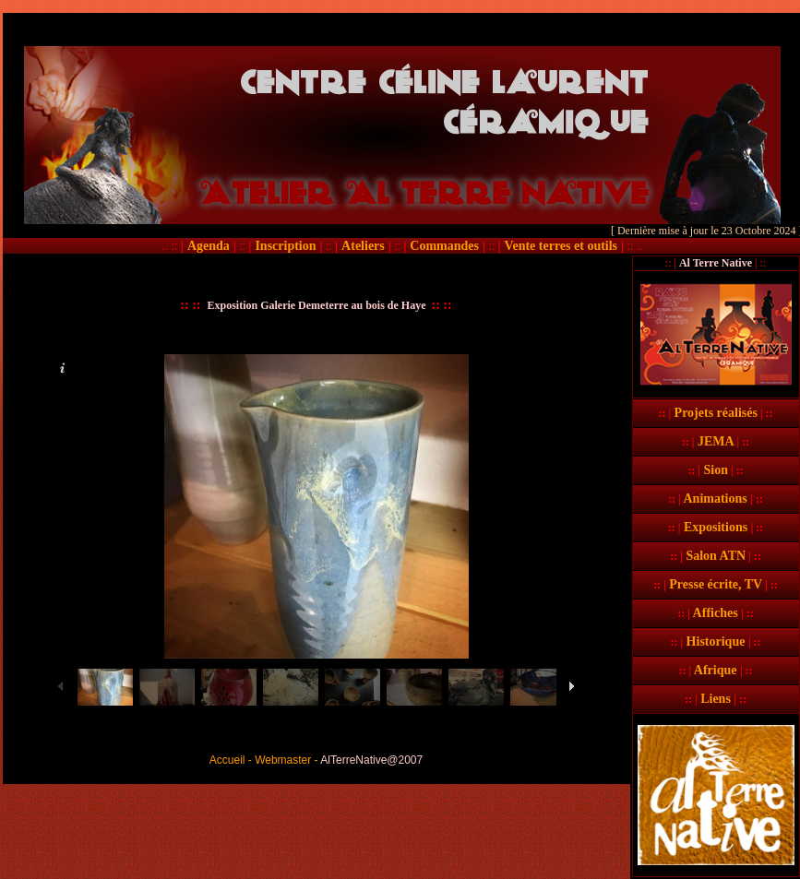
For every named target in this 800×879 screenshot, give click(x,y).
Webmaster (283, 760)
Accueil (227, 760)
